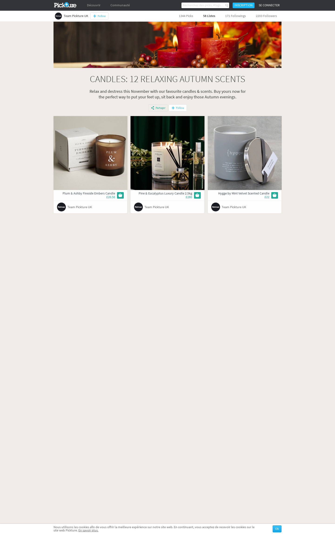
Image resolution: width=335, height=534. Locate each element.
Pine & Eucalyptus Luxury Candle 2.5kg (165, 193)
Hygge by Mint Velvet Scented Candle (243, 193)
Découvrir (93, 5)
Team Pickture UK (79, 207)
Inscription (243, 5)
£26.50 (110, 197)
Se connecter (269, 5)
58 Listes (209, 16)
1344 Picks (186, 16)
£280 (189, 197)
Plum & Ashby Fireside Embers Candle (89, 193)
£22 (267, 197)
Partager (160, 108)
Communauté (120, 5)
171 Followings (235, 16)
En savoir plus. (88, 530)
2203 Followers (266, 16)
